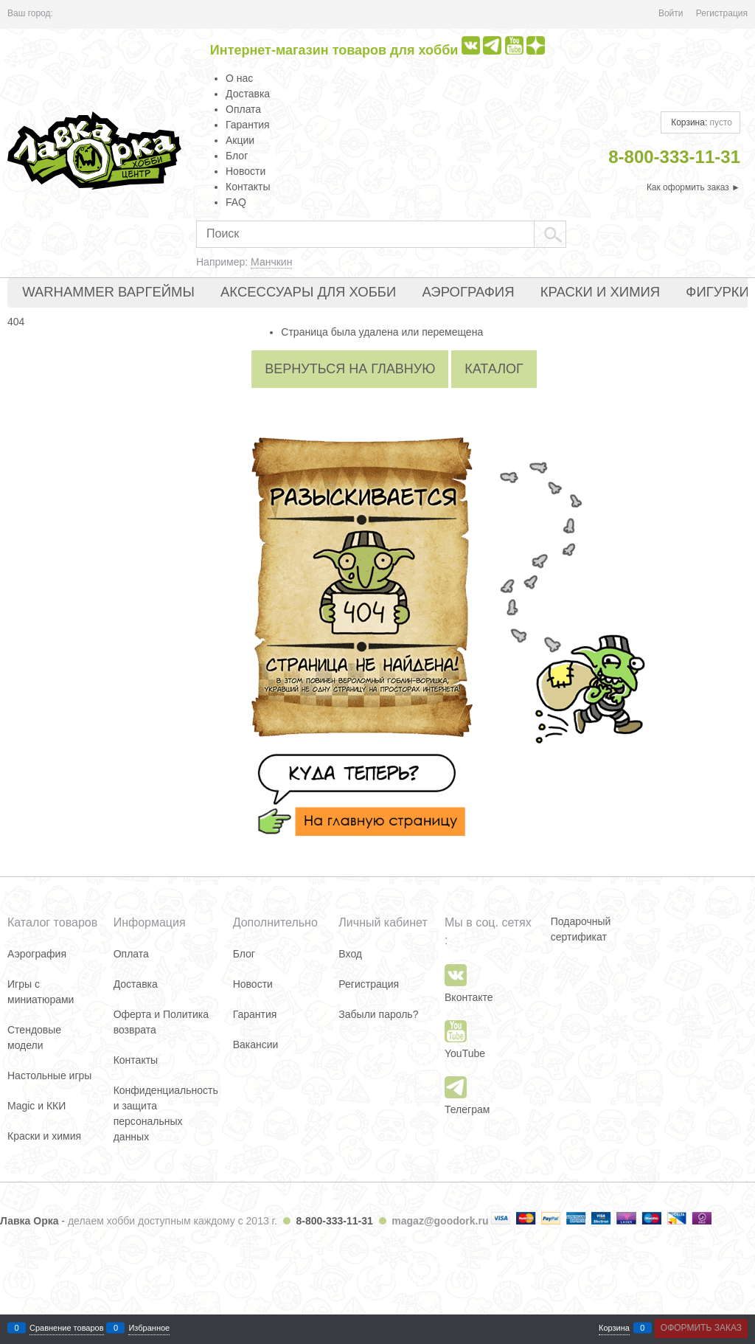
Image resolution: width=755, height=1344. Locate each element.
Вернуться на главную (350, 368)
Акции (240, 140)
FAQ (236, 202)
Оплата (243, 109)
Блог (237, 156)
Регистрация (722, 13)
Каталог (494, 368)
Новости (245, 171)
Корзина (614, 1328)
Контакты (248, 187)
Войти (670, 13)
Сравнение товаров (66, 1328)
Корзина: (700, 122)
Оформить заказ (701, 1328)
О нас (239, 78)
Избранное (149, 1328)
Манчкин (271, 262)
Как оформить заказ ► (693, 187)
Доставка (248, 94)
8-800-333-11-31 (334, 1221)
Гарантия (248, 125)
